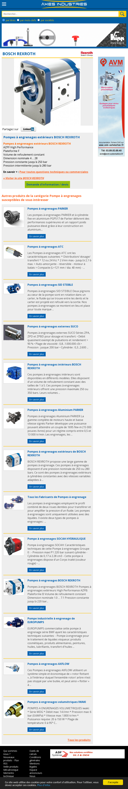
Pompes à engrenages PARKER (48, 208)
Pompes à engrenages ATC (46, 246)
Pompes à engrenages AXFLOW (48, 664)
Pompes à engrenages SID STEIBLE (50, 285)
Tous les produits (79, 740)
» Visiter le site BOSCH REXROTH (23, 178)
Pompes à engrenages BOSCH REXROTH (54, 580)
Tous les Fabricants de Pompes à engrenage (57, 497)
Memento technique (8, 774)
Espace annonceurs (36, 771)
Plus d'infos (43, 785)
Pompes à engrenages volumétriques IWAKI (57, 702)
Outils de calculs (34, 752)
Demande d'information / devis (47, 184)
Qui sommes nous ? (10, 752)
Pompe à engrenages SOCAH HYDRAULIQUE (57, 539)
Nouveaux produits (8, 759)
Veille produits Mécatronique (10, 768)
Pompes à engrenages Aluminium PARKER (55, 410)
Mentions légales (35, 765)
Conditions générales (35, 759)
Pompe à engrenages (65, 196)
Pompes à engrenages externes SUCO (53, 326)
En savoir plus (36, 236)
